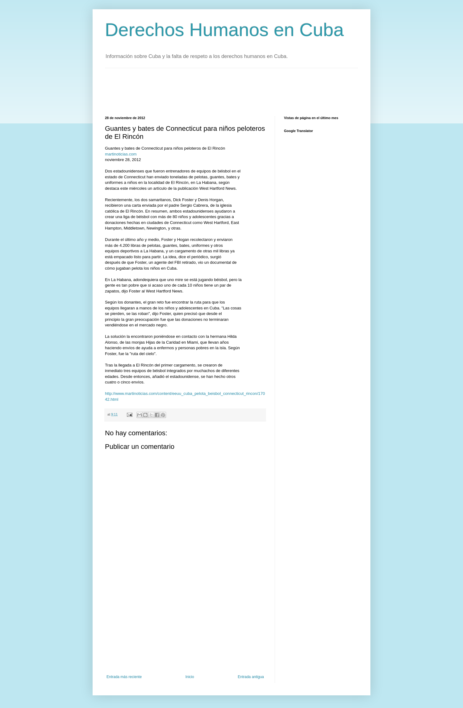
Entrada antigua (251, 677)
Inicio (190, 677)
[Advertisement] (217, 91)
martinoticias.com (121, 154)
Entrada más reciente (124, 677)
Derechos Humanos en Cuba (224, 29)
